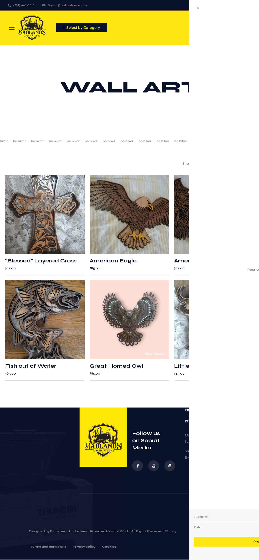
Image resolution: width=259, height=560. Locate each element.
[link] (195, 164)
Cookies (109, 547)
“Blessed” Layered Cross (41, 261)
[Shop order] (237, 163)
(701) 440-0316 (199, 421)
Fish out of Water (30, 366)
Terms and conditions (48, 547)
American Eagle (113, 261)
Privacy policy (84, 547)
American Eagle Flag (205, 261)
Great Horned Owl (116, 366)
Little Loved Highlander (209, 366)
